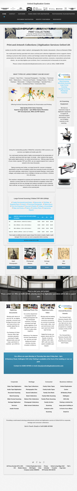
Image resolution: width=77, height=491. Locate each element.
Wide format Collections (31, 405)
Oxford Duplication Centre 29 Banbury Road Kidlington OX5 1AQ (66, 393)
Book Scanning (64, 81)
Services (13, 267)
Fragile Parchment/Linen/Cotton (22, 202)
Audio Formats (14, 408)
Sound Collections (31, 392)
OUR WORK (21, 14)
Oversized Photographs (35, 204)
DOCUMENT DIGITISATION (25, 19)
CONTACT (12, 14)
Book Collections (31, 396)
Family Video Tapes (49, 386)
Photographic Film (31, 389)
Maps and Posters (18, 208)
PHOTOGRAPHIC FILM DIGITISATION (63, 14)
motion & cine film (10, 50)
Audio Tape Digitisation (14, 389)
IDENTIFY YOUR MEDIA (43, 19)
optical (28, 50)
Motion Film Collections (31, 399)
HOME (4, 14)
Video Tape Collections (31, 386)
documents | (53, 50)
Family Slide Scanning (49, 396)
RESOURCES (57, 19)
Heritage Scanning (64, 89)
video (23, 50)
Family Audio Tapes (49, 389)
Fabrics (28, 208)
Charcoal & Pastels (31, 206)
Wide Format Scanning (14, 399)
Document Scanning (64, 79)
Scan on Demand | (62, 50)
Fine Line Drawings (17, 206)
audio (19, 50)
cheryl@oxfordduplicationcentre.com (50, 366)
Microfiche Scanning (64, 83)
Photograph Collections (31, 402)
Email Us (66, 411)
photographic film (37, 50)
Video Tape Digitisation (14, 386)
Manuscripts (38, 202)
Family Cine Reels (48, 392)
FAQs (70, 50)
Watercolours (48, 204)
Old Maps (46, 202)
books (46, 50)
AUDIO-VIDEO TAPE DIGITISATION (38, 14)
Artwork (23, 204)
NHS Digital (32, 468)
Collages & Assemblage (45, 206)
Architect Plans (37, 208)
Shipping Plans (14, 204)
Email (36, 426)
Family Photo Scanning (48, 399)
